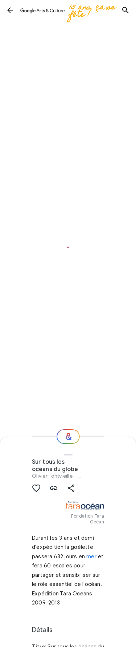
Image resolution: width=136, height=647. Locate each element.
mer (91, 556)
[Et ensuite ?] (68, 436)
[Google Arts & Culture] (67, 10)
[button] (10, 10)
